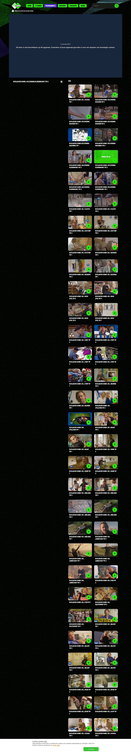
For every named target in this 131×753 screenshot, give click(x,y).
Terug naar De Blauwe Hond (23, 11)
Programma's (50, 6)
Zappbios (62, 6)
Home (29, 6)
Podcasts (73, 6)
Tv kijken (38, 6)
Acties (83, 6)
